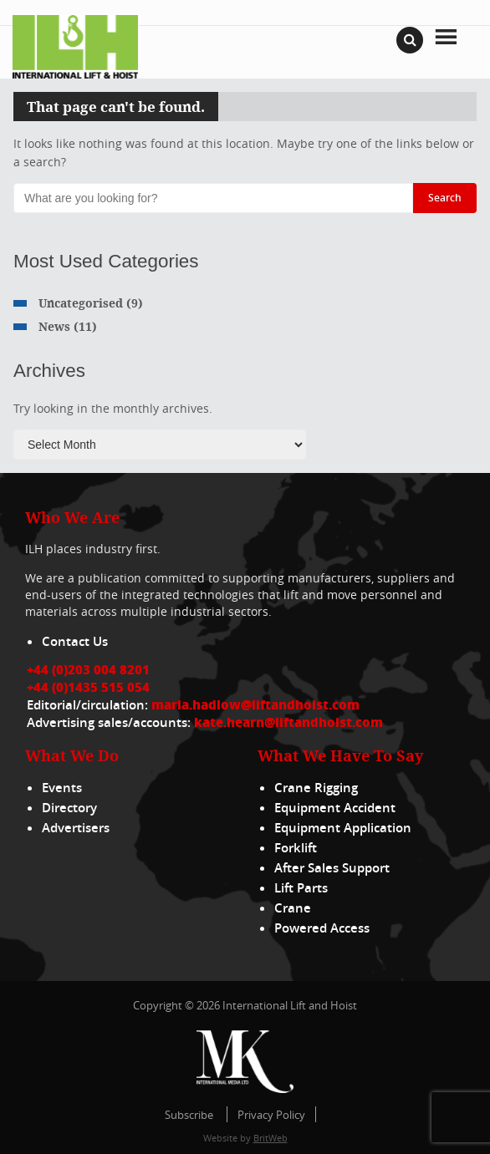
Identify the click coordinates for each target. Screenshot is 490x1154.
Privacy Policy (271, 1114)
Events (62, 787)
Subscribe (189, 1114)
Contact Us (75, 641)
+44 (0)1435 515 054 (88, 687)
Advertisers (76, 827)
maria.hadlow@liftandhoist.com (255, 704)
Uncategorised (80, 303)
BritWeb (270, 1137)
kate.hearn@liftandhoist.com (288, 722)
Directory (69, 807)
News (54, 326)
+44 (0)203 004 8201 (88, 669)
